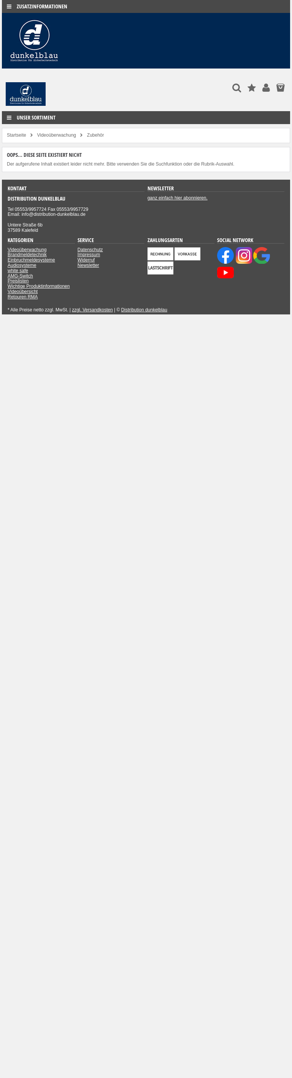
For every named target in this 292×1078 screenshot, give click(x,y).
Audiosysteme (22, 265)
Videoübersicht (23, 291)
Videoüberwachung (27, 249)
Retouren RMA (23, 297)
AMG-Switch (20, 276)
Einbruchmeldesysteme (31, 260)
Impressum (89, 254)
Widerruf (86, 260)
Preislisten (18, 281)
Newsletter (88, 265)
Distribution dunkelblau (144, 310)
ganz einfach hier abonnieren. (178, 198)
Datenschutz (90, 249)
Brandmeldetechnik (27, 254)
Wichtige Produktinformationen (39, 286)
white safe (18, 270)
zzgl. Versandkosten (92, 310)
